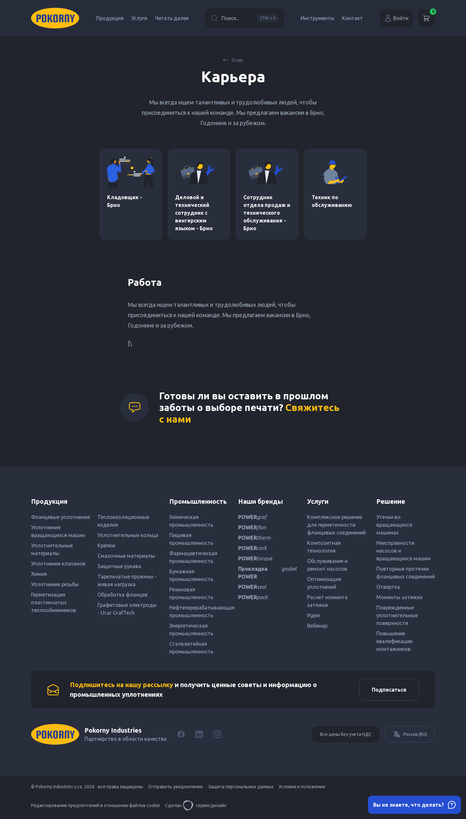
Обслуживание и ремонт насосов (327, 565)
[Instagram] (217, 735)
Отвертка (388, 587)
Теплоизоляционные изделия (123, 521)
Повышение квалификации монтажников (394, 641)
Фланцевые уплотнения (60, 517)
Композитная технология (324, 547)
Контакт (352, 18)
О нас (233, 60)
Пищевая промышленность (191, 539)
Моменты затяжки (399, 597)
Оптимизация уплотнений (324, 583)
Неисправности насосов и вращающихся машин (403, 550)
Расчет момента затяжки (327, 601)
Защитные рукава (119, 566)
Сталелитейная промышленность (191, 647)
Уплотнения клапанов (58, 563)
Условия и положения (302, 787)
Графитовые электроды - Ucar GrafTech (127, 609)
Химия (39, 574)
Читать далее (172, 18)
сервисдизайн (204, 806)
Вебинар (317, 626)
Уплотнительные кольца (127, 535)
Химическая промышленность (191, 521)
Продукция (110, 18)
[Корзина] (426, 18)
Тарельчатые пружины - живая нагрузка (127, 580)
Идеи (313, 615)
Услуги (139, 18)
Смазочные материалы (126, 556)
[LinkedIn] (199, 735)
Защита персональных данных (240, 787)
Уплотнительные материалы (52, 549)
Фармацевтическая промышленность (193, 557)
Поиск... (244, 18)
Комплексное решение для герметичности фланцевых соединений (336, 524)
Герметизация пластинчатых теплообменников (53, 602)
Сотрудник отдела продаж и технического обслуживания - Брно (266, 212)
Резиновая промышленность (191, 593)
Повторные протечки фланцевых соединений (405, 572)
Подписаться (389, 690)
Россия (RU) (410, 735)
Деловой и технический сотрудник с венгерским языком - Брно (194, 212)
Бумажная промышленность (191, 575)
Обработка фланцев (122, 595)
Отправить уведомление (175, 787)
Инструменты (317, 18)
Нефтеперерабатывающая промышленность (198, 611)
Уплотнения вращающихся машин (58, 531)
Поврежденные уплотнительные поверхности (397, 615)
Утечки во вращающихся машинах (394, 524)
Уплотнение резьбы (55, 584)
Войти (396, 18)
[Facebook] (181, 735)
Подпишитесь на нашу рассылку (121, 685)
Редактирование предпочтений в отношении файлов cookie (95, 806)
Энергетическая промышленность (191, 629)
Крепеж (106, 545)
